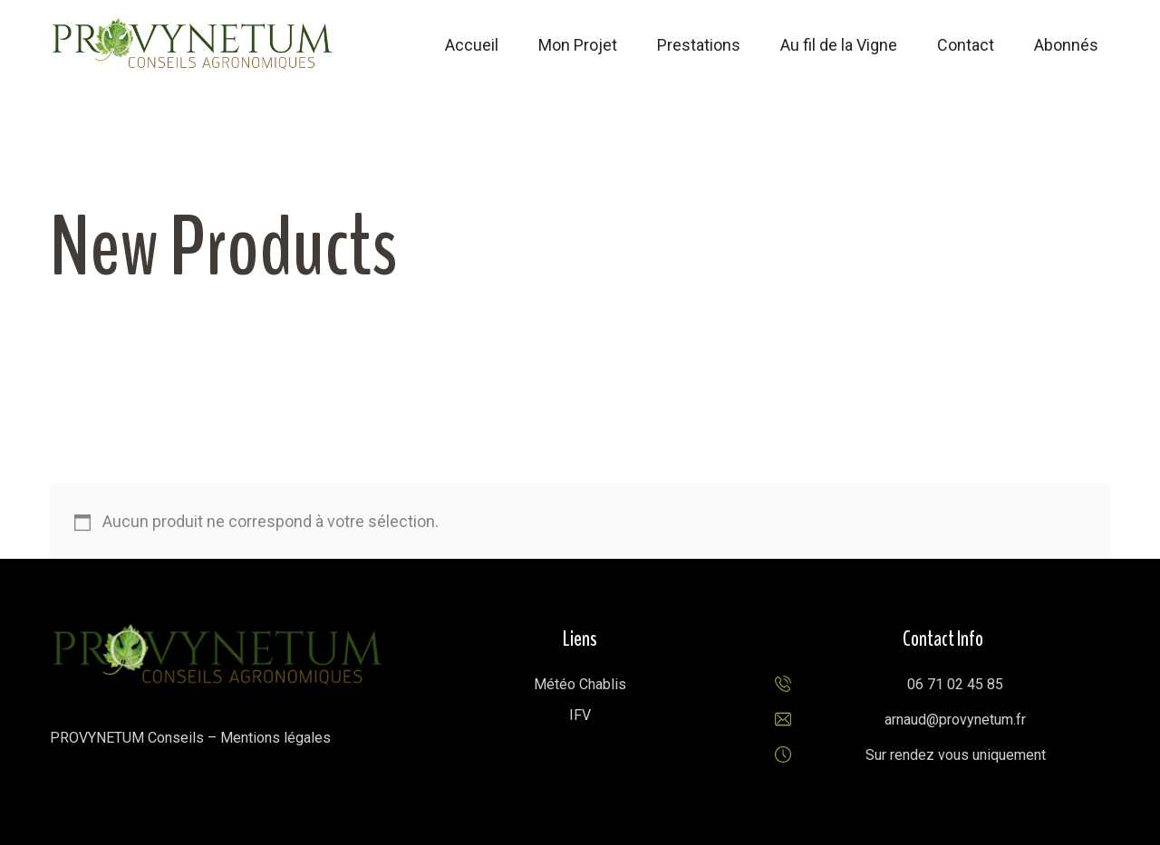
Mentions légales (275, 737)
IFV (580, 715)
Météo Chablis (580, 684)
